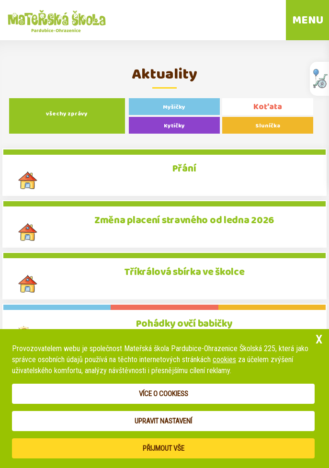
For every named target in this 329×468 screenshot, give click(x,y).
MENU (307, 20)
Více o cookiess (163, 393)
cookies (224, 359)
